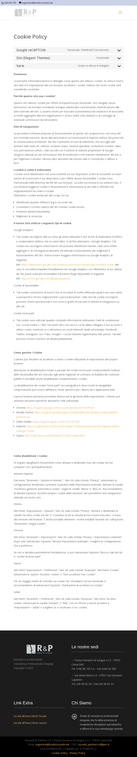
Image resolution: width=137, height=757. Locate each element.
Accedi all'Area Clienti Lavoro (30, 723)
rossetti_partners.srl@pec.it (93, 744)
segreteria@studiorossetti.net (52, 744)
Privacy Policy (77, 753)
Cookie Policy (59, 753)
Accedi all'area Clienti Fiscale (30, 716)
